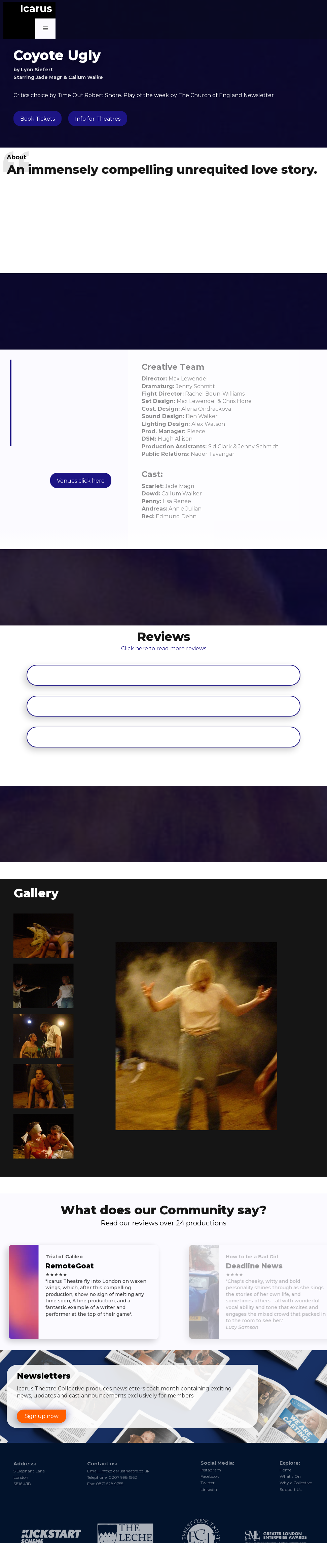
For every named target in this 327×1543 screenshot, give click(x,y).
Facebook (210, 1476)
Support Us (290, 1489)
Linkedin (209, 1489)
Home (285, 1469)
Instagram (211, 1469)
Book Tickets (37, 119)
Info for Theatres (97, 119)
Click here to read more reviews (163, 618)
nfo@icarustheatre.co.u (141, 1466)
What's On (290, 1476)
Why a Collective (296, 1482)
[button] (45, 28)
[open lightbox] (37, 936)
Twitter (208, 1482)
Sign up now (42, 1416)
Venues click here (81, 481)
